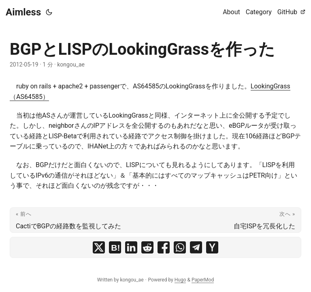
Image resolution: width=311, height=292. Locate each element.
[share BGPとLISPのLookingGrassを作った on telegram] (196, 247)
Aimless (23, 12)
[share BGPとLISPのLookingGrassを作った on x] (99, 247)
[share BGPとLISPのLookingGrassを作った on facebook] (164, 247)
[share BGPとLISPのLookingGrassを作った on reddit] (147, 247)
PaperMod (203, 280)
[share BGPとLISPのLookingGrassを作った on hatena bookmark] (115, 247)
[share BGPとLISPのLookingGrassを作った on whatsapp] (180, 247)
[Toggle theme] (49, 12)
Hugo (180, 280)
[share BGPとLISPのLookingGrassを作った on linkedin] (131, 247)
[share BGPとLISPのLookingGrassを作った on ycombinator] (212, 247)
